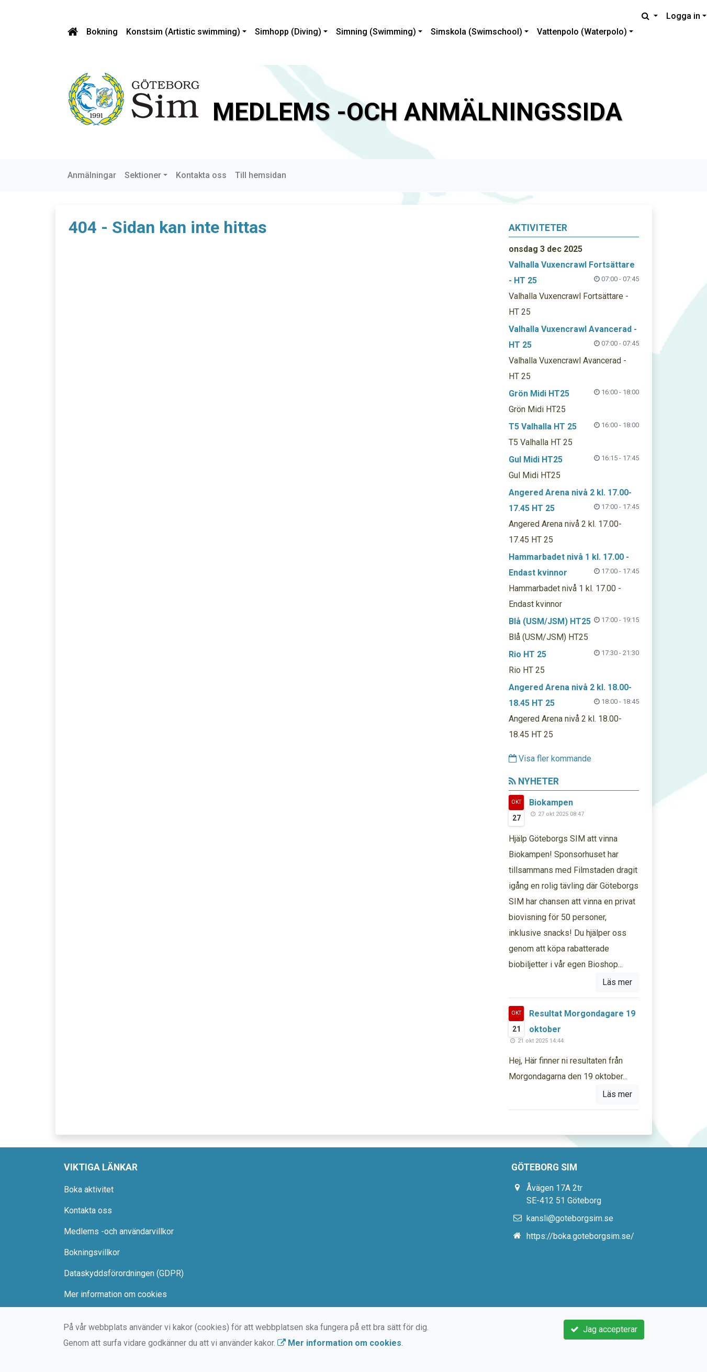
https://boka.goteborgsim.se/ (580, 1236)
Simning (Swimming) (376, 32)
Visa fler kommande (550, 759)
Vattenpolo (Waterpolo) (582, 32)
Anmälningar (92, 175)
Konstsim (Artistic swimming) (183, 32)
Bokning (102, 32)
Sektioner (143, 175)
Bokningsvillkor (92, 1252)
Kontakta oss (201, 175)
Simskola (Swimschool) (476, 32)
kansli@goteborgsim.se (569, 1218)
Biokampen (551, 802)
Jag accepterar (603, 1329)
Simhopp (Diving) (288, 32)
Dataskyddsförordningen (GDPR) (124, 1273)
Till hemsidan (260, 175)
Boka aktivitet (89, 1189)
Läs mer (617, 982)
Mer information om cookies (115, 1294)
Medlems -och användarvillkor (119, 1231)
